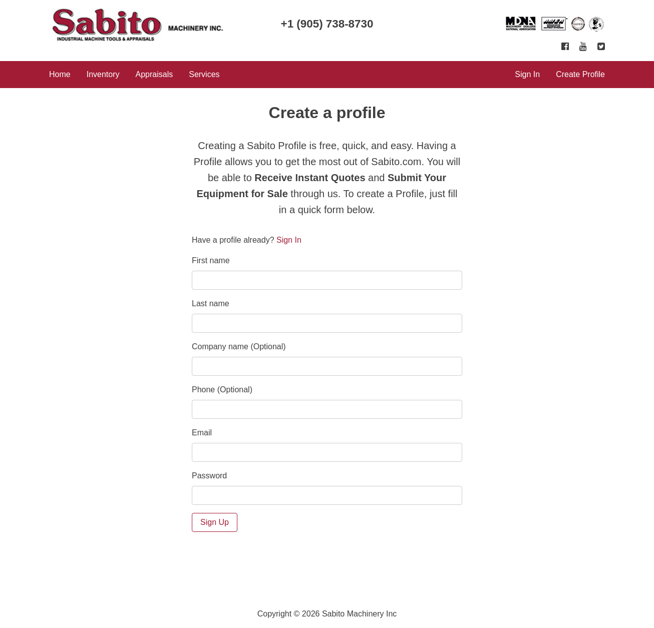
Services (204, 74)
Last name (210, 303)
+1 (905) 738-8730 (327, 24)
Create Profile (580, 74)
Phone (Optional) (222, 389)
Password (209, 475)
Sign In (527, 74)
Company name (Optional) (239, 346)
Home (60, 74)
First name (211, 260)
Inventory (103, 74)
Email (202, 432)
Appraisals (154, 74)
